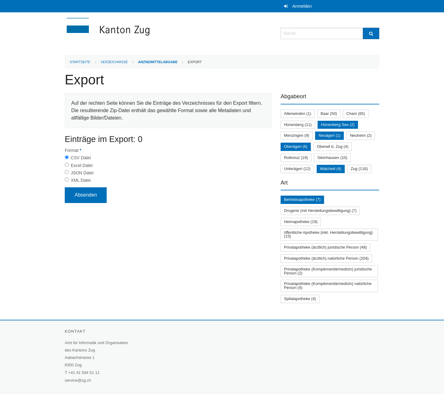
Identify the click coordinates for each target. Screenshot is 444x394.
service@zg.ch (78, 380)
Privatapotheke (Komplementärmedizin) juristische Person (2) (328, 271)
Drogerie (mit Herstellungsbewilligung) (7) (320, 210)
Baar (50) (329, 113)
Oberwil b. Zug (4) (332, 146)
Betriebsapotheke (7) (302, 199)
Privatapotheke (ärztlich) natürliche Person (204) (326, 258)
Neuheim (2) (361, 135)
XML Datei (81, 180)
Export (195, 62)
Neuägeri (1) (329, 135)
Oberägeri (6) (295, 146)
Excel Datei (81, 165)
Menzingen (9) (296, 135)
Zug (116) (359, 168)
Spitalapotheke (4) (300, 298)
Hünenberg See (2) (338, 124)
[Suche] (371, 33)
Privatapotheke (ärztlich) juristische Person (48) (325, 247)
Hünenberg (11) (298, 124)
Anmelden (302, 6)
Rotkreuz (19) (296, 157)
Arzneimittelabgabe (157, 62)
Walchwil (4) (330, 168)
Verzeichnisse (114, 62)
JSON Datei (82, 172)
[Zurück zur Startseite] (145, 32)
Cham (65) (355, 113)
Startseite (80, 62)
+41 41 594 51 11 (84, 372)
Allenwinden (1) (297, 113)
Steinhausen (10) (332, 157)
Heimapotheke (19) (301, 221)
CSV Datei (81, 157)
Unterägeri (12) (297, 168)
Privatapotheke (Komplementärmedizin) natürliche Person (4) (328, 285)
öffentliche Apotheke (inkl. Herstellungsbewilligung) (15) (328, 234)
